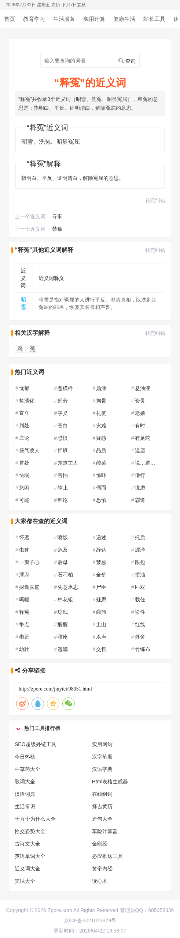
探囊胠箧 (29, 587)
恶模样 (65, 388)
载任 (140, 599)
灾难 (101, 425)
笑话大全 (25, 881)
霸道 (140, 500)
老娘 (140, 413)
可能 (24, 500)
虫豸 (24, 550)
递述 (101, 537)
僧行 (140, 475)
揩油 (140, 575)
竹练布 (142, 649)
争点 (24, 624)
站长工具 (154, 19)
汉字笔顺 (102, 757)
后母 (63, 562)
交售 (101, 649)
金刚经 (99, 844)
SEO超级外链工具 (35, 744)
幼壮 (24, 649)
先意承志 (68, 587)
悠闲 (24, 488)
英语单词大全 (30, 856)
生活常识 (25, 806)
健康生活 (124, 19)
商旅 (101, 612)
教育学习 (34, 19)
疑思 (101, 599)
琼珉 (63, 612)
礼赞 (101, 413)
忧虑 (140, 488)
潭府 (24, 575)
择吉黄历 (102, 806)
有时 (140, 425)
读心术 (99, 881)
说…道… (145, 463)
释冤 (24, 612)
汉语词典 (25, 794)
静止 (63, 488)
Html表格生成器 (110, 781)
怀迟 (24, 537)
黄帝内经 (102, 868)
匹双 (140, 587)
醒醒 (63, 624)
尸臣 (101, 587)
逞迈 (140, 450)
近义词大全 (27, 868)
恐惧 (63, 438)
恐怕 (101, 500)
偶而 (101, 488)
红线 (140, 624)
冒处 (24, 463)
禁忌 (101, 562)
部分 (63, 401)
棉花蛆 (65, 599)
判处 (24, 425)
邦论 (63, 500)
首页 (9, 19)
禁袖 (57, 229)
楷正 (24, 637)
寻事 (57, 216)
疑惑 (101, 438)
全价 (101, 575)
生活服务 (64, 19)
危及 (63, 550)
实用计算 (94, 19)
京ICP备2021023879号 (90, 920)
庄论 (24, 438)
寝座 (63, 637)
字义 (63, 413)
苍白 (63, 425)
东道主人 (68, 463)
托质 (140, 537)
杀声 (101, 637)
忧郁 (24, 388)
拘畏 (101, 401)
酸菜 (101, 463)
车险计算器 (105, 831)
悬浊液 (142, 388)
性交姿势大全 (30, 831)
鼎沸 (101, 388)
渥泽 (140, 550)
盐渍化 (26, 401)
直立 (24, 413)
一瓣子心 (29, 562)
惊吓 (101, 475)
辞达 (101, 550)
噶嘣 (24, 599)
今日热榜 (25, 757)
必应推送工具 (107, 856)
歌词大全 (25, 781)
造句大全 (102, 819)
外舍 (140, 637)
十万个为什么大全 (35, 819)
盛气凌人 (29, 450)
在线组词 (102, 794)
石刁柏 (65, 575)
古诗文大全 (27, 844)
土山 (101, 624)
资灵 (140, 401)
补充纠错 (155, 200)
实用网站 (102, 744)
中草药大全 (27, 769)
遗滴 (63, 649)
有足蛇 (142, 438)
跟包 (140, 562)
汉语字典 (102, 769)
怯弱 (24, 475)
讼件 (140, 612)
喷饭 (63, 537)
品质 (101, 450)
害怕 (63, 475)
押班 (63, 450)
